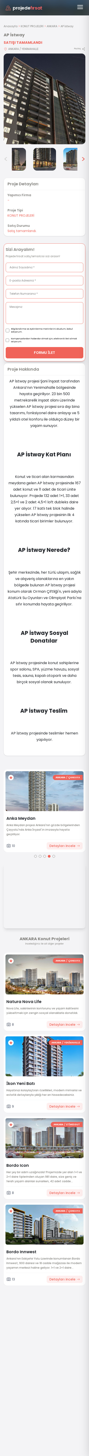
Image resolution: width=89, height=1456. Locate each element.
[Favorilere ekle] (11, 777)
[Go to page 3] (44, 856)
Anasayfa (11, 26)
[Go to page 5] (53, 856)
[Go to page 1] (35, 856)
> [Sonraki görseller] (83, 159)
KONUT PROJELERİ (32, 26)
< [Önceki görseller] (6, 159)
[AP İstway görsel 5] (44, 159)
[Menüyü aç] (80, 7)
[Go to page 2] (40, 856)
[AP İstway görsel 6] (74, 159)
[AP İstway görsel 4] (14, 159)
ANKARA (52, 26)
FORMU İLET (44, 352)
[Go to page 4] (49, 856)
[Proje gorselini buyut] (44, 99)
